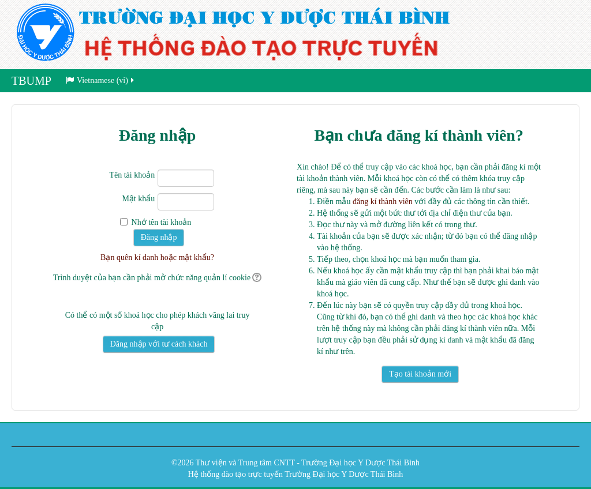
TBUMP (31, 80)
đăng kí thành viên (383, 201)
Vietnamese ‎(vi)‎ (101, 80)
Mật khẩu (138, 198)
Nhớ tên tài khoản (162, 222)
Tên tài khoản (132, 175)
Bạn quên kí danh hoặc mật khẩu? (157, 257)
